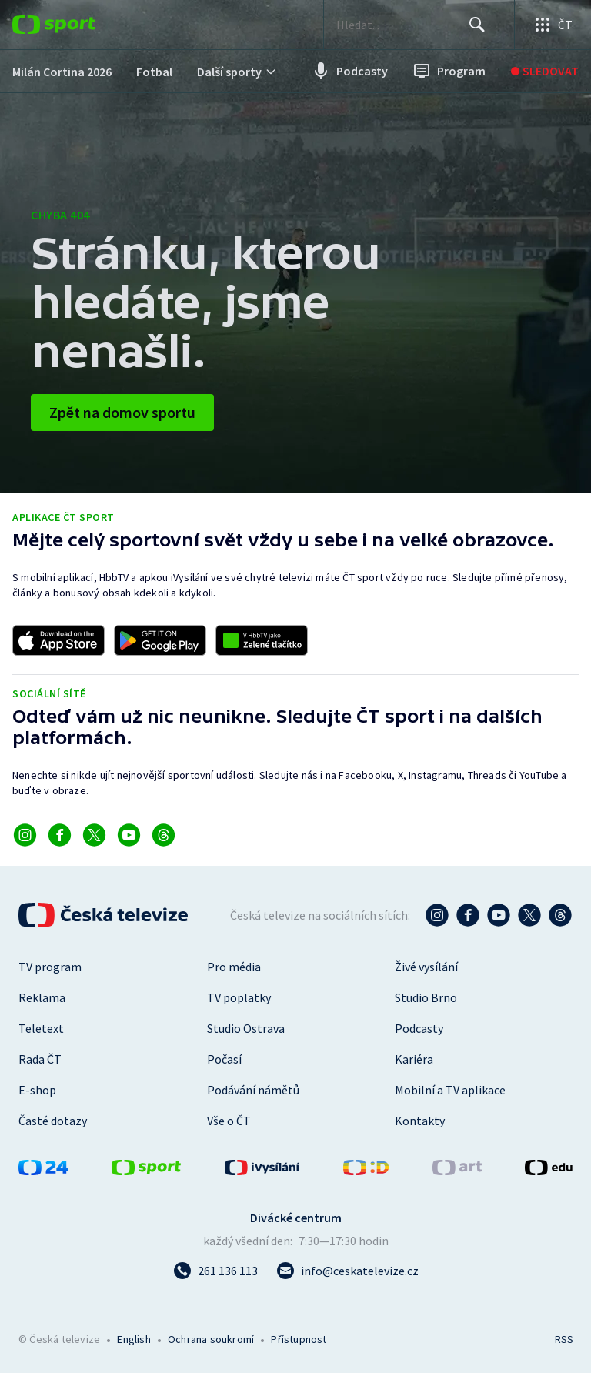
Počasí (224, 1059)
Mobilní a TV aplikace (450, 1089)
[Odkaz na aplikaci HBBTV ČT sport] (261, 640)
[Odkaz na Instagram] (25, 835)
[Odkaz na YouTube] (129, 835)
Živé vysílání (426, 966)
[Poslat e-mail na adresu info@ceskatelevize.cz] (347, 1270)
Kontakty (420, 1120)
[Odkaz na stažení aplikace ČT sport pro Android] (160, 640)
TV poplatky (239, 997)
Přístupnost (298, 1339)
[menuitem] (62, 71)
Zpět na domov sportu (122, 412)
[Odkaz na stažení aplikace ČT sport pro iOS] (58, 640)
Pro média (234, 966)
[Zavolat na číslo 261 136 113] (215, 1270)
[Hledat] (477, 24)
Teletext (41, 1028)
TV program (50, 966)
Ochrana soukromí (211, 1339)
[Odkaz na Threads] (163, 835)
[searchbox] (402, 24)
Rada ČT (40, 1059)
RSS (564, 1339)
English (133, 1339)
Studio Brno (426, 997)
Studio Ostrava (246, 1028)
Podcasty (419, 1028)
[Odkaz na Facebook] (59, 835)
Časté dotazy (52, 1120)
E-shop (37, 1089)
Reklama (41, 997)
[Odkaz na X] (94, 835)
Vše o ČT (229, 1120)
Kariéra (414, 1059)
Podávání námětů (253, 1089)
